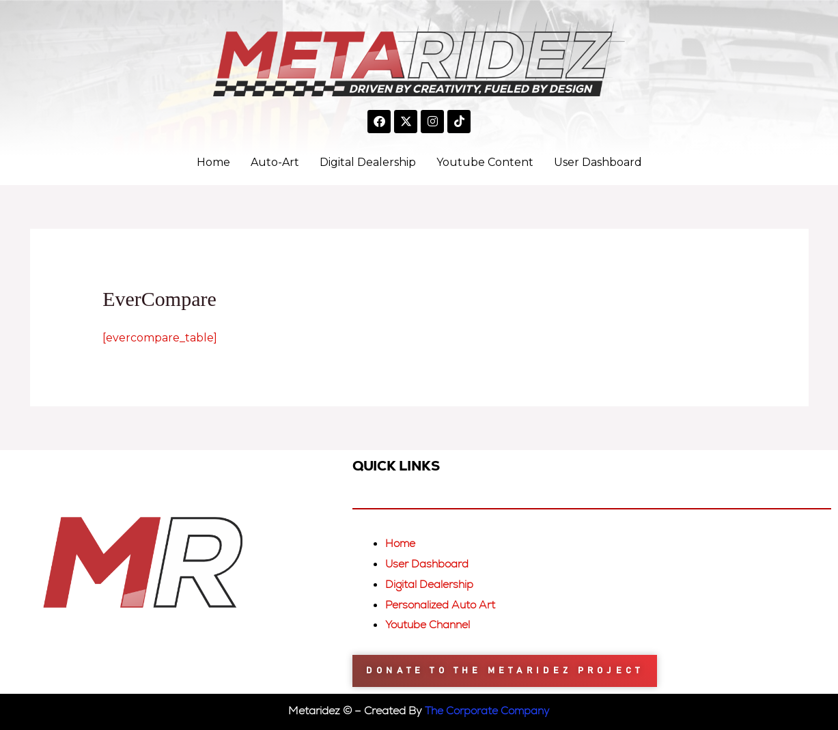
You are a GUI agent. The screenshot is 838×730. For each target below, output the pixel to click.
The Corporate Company (487, 710)
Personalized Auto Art (442, 605)
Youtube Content (484, 162)
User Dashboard (598, 162)
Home (213, 162)
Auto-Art (275, 162)
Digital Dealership (368, 162)
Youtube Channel (430, 624)
